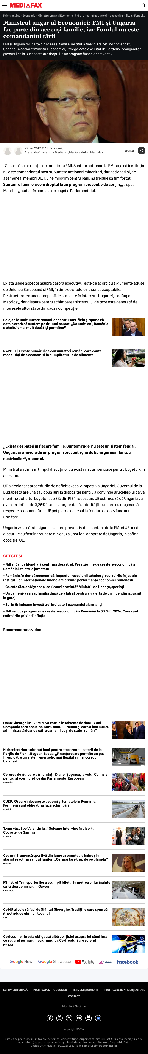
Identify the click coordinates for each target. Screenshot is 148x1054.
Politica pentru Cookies (50, 990)
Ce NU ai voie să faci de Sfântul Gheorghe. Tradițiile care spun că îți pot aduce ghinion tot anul (55, 911)
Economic (29, 15)
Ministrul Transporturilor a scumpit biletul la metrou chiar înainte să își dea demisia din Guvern (56, 884)
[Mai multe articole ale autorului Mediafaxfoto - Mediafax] (18, 150)
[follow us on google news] (22, 962)
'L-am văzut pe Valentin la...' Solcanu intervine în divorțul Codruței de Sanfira (49, 830)
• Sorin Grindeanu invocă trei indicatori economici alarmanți (52, 605)
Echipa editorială (15, 990)
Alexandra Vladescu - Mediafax (46, 152)
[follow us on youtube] (84, 962)
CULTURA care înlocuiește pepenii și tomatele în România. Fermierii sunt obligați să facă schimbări (49, 803)
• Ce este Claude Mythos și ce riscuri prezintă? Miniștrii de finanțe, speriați (63, 587)
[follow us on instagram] (105, 962)
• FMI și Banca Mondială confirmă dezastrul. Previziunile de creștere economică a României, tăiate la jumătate (69, 566)
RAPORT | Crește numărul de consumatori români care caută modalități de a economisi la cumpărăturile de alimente (52, 353)
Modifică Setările (74, 1006)
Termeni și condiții (86, 990)
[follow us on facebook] (128, 962)
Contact (74, 996)
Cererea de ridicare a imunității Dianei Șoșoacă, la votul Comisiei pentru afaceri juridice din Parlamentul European (56, 776)
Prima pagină (11, 15)
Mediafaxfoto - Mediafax (86, 152)
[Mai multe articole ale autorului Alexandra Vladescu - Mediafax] (7, 150)
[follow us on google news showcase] (54, 962)
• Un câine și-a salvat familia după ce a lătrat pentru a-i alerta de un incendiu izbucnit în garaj (72, 595)
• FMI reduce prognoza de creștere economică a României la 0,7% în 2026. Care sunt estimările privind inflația (70, 613)
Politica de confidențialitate (124, 990)
